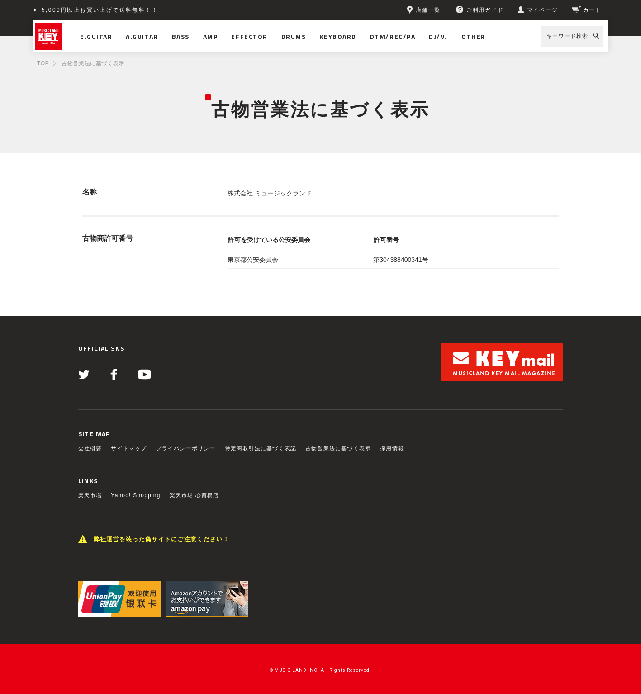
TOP (43, 63)
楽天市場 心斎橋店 (194, 495)
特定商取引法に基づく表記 (260, 448)
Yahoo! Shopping (135, 495)
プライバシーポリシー (186, 448)
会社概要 (90, 448)
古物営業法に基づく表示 (338, 448)
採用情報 (392, 448)
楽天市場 (90, 495)
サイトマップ (129, 448)
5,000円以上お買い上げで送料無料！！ (100, 10)
